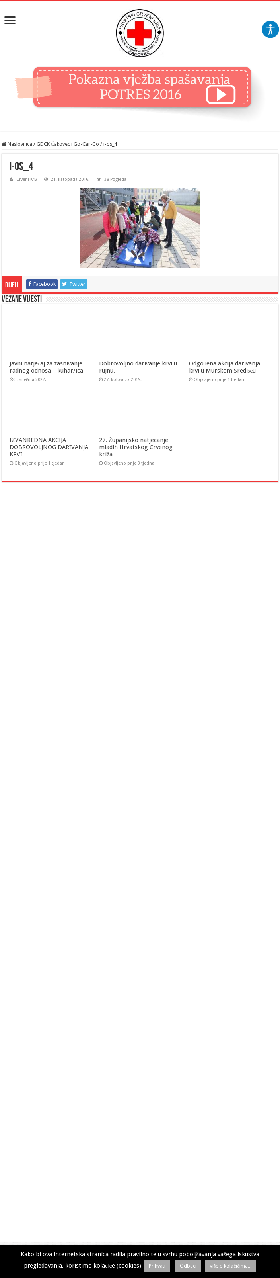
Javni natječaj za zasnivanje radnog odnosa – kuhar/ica (46, 367)
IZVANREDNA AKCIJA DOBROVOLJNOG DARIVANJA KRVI (49, 447)
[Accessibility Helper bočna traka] (270, 29)
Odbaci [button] (188, 1266)
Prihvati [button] (157, 1266)
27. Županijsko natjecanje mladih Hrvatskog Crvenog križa (136, 447)
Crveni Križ (26, 179)
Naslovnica (17, 144)
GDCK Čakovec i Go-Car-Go (68, 144)
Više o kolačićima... (230, 1266)
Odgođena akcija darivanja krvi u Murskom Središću (225, 367)
